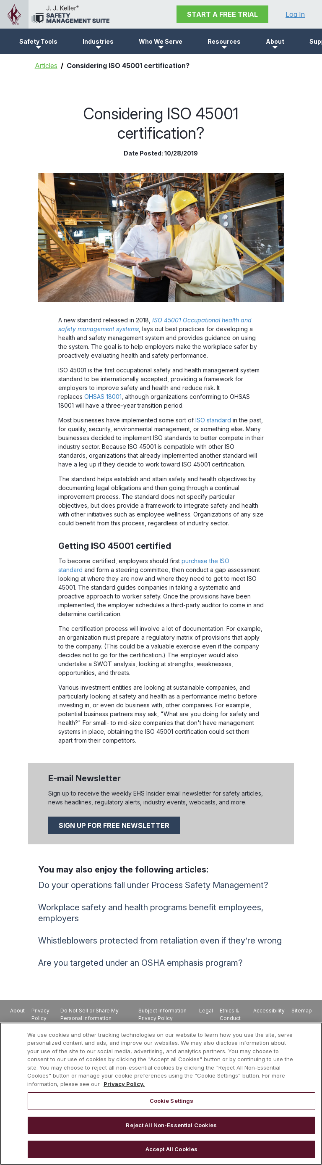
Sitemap (301, 1010)
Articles (46, 65)
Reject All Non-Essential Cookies (171, 1125)
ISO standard (213, 420)
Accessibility (269, 1010)
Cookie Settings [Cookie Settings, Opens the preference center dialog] (172, 1100)
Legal (206, 1010)
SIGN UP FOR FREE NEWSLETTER (114, 825)
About (17, 1010)
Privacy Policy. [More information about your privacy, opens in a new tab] (124, 1084)
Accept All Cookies (171, 1149)
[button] (38, 41)
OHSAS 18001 (103, 396)
